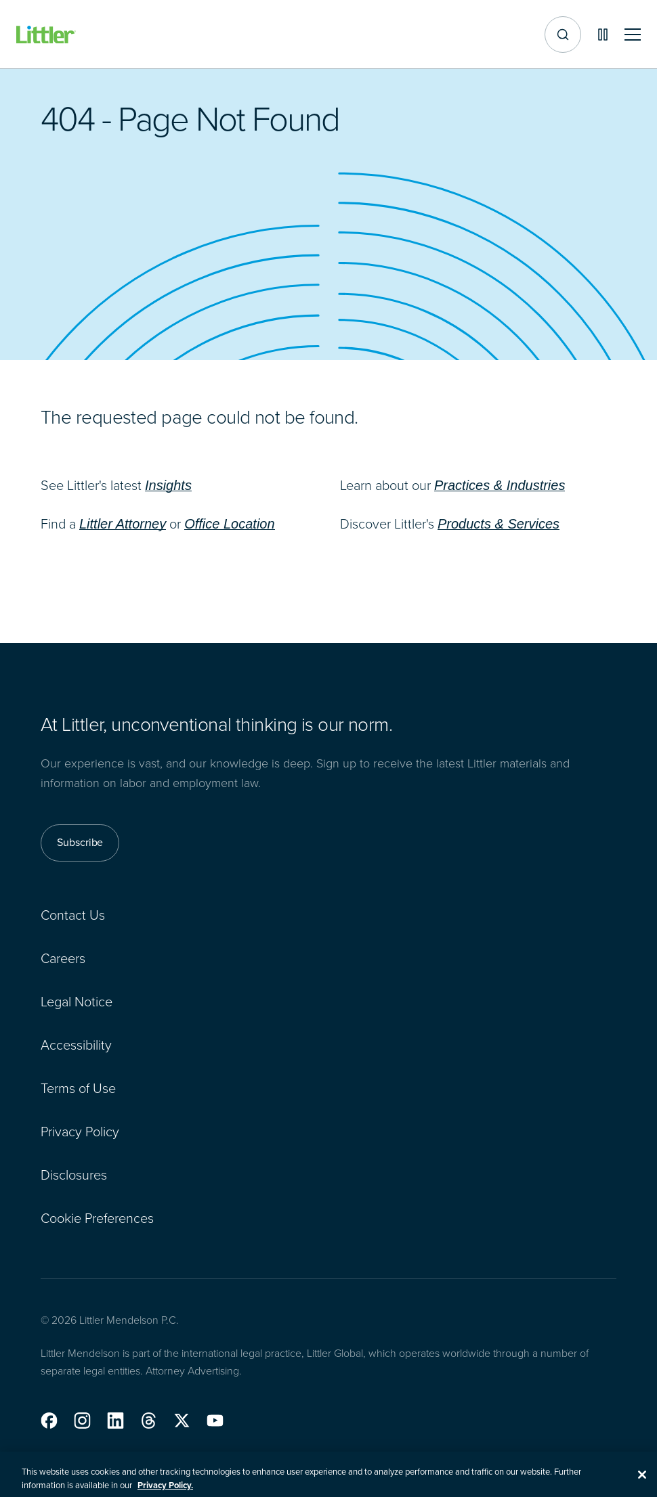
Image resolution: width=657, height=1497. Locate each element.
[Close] (642, 1481)
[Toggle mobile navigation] (632, 34)
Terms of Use (78, 1087)
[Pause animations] (603, 34)
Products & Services (498, 523)
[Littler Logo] (46, 35)
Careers (63, 957)
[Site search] (563, 34)
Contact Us (73, 914)
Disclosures (74, 1174)
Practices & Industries (499, 485)
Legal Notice (76, 1000)
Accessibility (76, 1044)
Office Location (229, 523)
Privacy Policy (80, 1130)
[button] (49, 1420)
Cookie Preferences (97, 1217)
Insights (168, 485)
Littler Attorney (122, 523)
